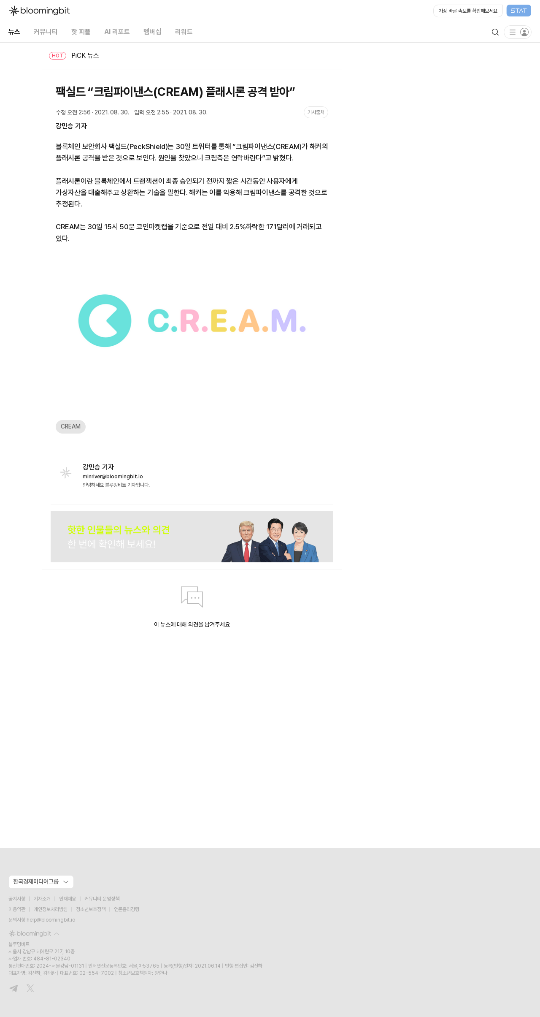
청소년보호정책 (90, 909)
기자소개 (42, 899)
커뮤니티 (46, 32)
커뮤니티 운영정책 (101, 899)
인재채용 (67, 899)
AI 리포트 (117, 32)
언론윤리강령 (126, 909)
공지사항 (16, 899)
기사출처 (316, 112)
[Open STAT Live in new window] (482, 11)
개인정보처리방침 (51, 909)
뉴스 (14, 32)
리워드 (184, 32)
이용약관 (16, 909)
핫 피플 (81, 32)
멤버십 (152, 32)
